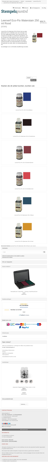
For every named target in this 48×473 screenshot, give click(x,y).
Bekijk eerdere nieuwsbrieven (10, 461)
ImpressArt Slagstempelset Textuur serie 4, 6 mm (24, 387)
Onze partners (5, 354)
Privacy (4, 351)
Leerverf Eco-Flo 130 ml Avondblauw (24, 110)
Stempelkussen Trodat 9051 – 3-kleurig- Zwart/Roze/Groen (24, 291)
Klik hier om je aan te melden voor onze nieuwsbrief (15, 459)
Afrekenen (25, 7)
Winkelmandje (17, 7)
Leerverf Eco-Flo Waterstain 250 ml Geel (24, 241)
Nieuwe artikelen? (6, 266)
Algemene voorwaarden (7, 353)
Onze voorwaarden (7, 437)
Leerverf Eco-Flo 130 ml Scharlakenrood (24, 188)
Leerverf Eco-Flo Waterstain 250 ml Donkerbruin (24, 136)
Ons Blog (44, 7)
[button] (24, 404)
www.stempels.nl (6, 413)
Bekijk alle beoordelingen (24, 307)
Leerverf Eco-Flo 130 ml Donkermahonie (24, 162)
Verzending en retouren (8, 435)
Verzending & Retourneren (8, 350)
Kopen (33, 80)
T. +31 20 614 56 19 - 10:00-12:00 (9, 416)
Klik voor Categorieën (7, 262)
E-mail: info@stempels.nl (8, 347)
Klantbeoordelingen (6, 299)
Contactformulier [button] (24, 429)
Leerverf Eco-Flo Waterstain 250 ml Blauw (24, 215)
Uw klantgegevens (35, 7)
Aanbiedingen (5, 362)
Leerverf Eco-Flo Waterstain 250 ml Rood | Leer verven (23, 245)
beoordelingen (6, 426)
